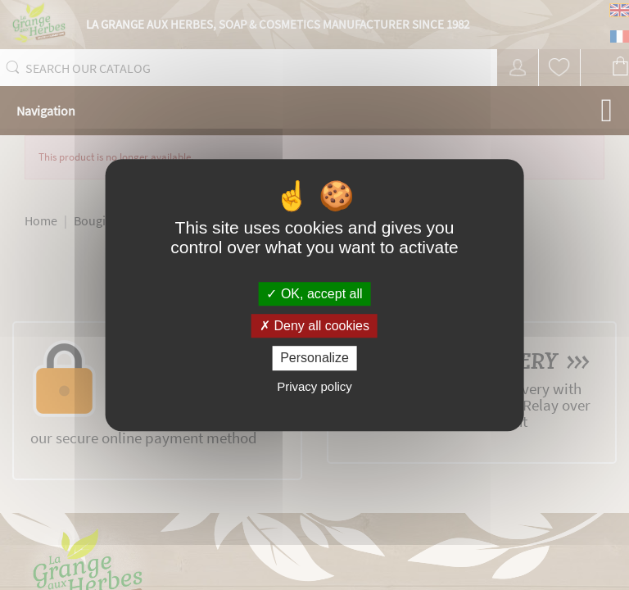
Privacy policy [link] (314, 386)
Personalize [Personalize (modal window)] (314, 358)
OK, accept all (314, 294)
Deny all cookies (314, 326)
